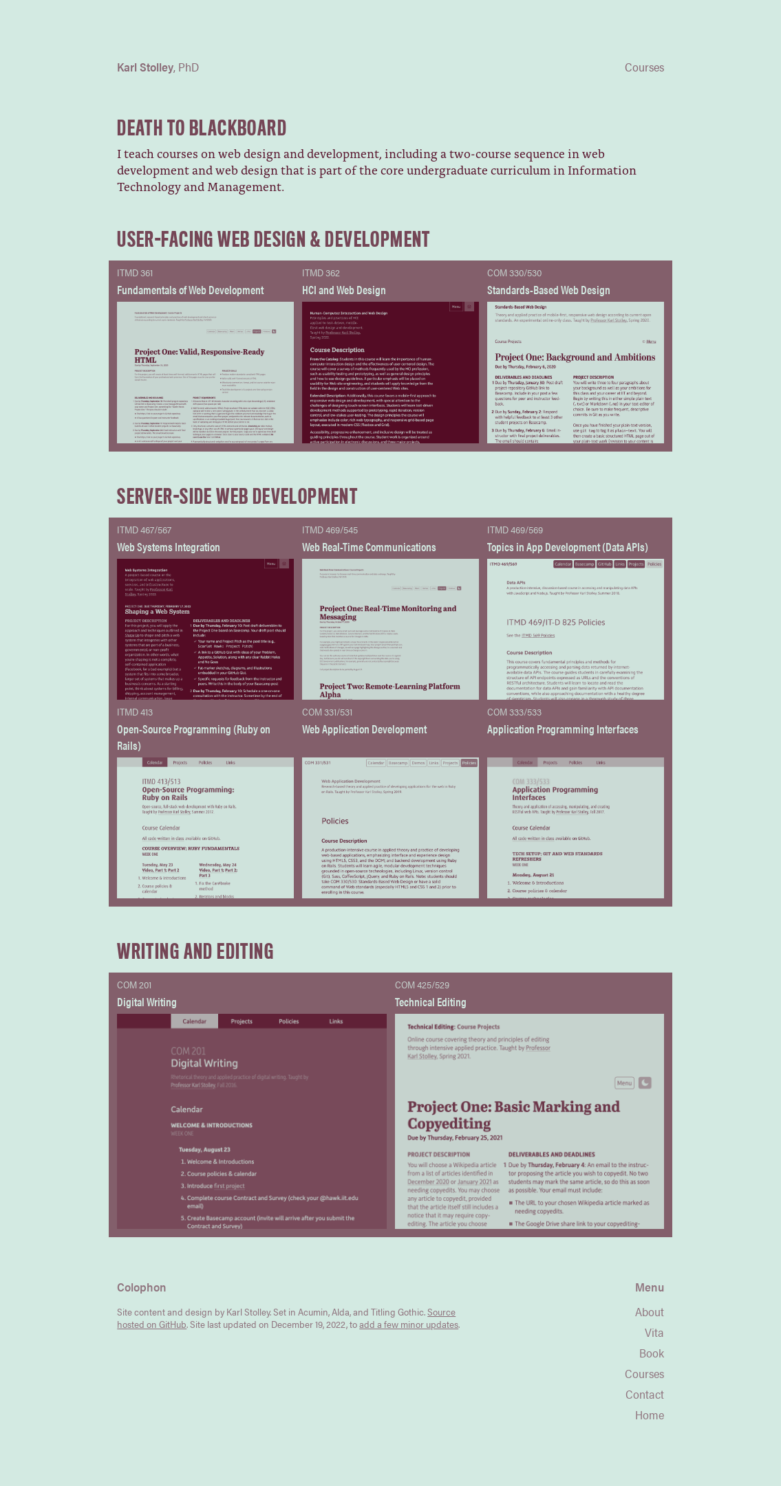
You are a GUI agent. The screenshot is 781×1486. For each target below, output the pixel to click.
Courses (644, 1373)
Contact (644, 1394)
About (649, 1311)
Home (649, 1414)
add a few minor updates (408, 1324)
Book (651, 1352)
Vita (654, 1332)
